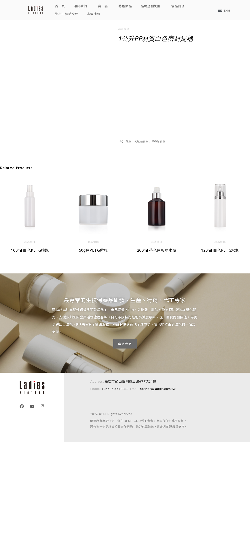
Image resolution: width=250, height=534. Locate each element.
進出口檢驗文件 (66, 14)
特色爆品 (125, 6)
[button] (81, 6)
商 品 (103, 6)
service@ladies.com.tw (158, 389)
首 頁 (60, 6)
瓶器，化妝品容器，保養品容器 (145, 141)
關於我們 (80, 6)
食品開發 (178, 6)
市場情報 (93, 14)
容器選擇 (123, 29)
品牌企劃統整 (150, 6)
